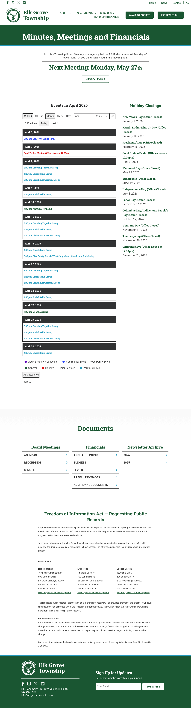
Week (60, 116)
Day (68, 116)
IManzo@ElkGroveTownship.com (54, 592)
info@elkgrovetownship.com (37, 695)
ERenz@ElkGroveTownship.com (93, 592)
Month (50, 116)
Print (27, 383)
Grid (28, 116)
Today (44, 123)
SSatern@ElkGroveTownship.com (133, 592)
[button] (187, 3)
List (39, 116)
